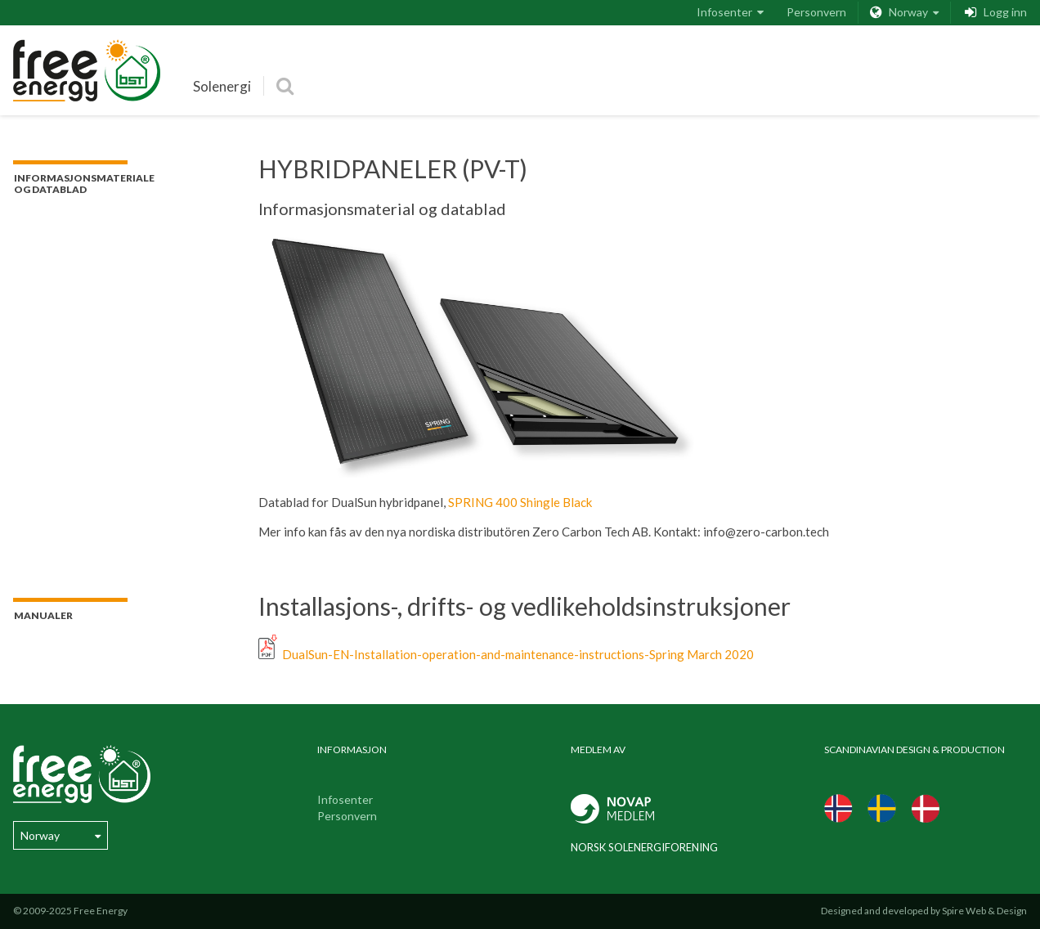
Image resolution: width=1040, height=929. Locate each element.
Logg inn (994, 12)
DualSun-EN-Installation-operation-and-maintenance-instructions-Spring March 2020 (506, 654)
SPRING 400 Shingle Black (520, 502)
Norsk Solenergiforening (644, 847)
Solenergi (222, 86)
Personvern (816, 12)
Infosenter (730, 12)
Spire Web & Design (984, 910)
